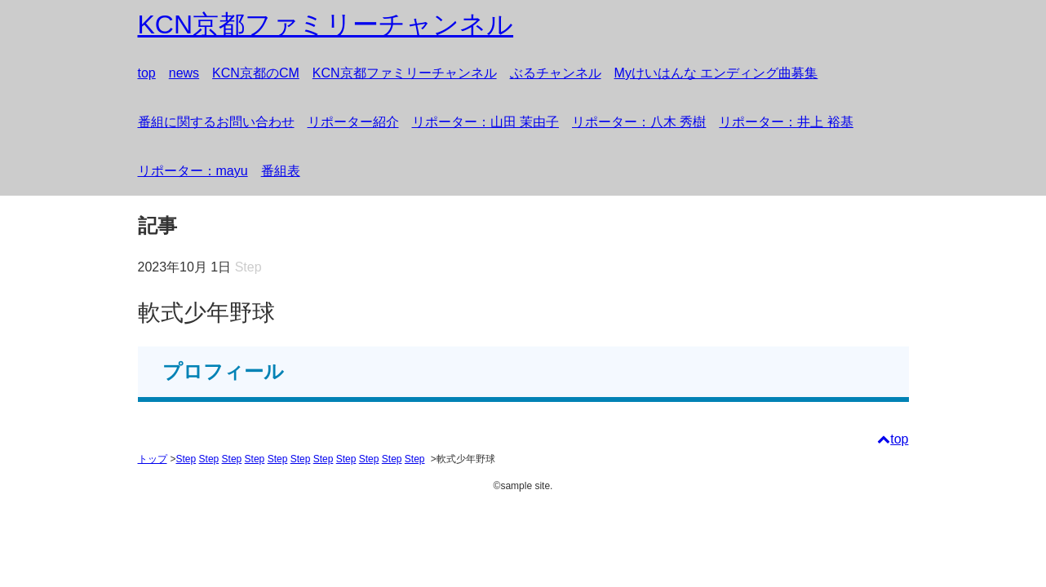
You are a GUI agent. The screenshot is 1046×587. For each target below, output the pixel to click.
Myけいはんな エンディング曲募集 (716, 73)
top (147, 73)
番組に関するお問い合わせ (216, 122)
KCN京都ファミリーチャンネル (404, 73)
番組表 (280, 171)
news (184, 73)
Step (186, 459)
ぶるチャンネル (555, 73)
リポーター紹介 (353, 122)
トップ (152, 459)
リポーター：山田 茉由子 (485, 122)
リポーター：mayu (193, 171)
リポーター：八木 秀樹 (639, 122)
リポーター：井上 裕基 (786, 122)
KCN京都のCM (255, 73)
